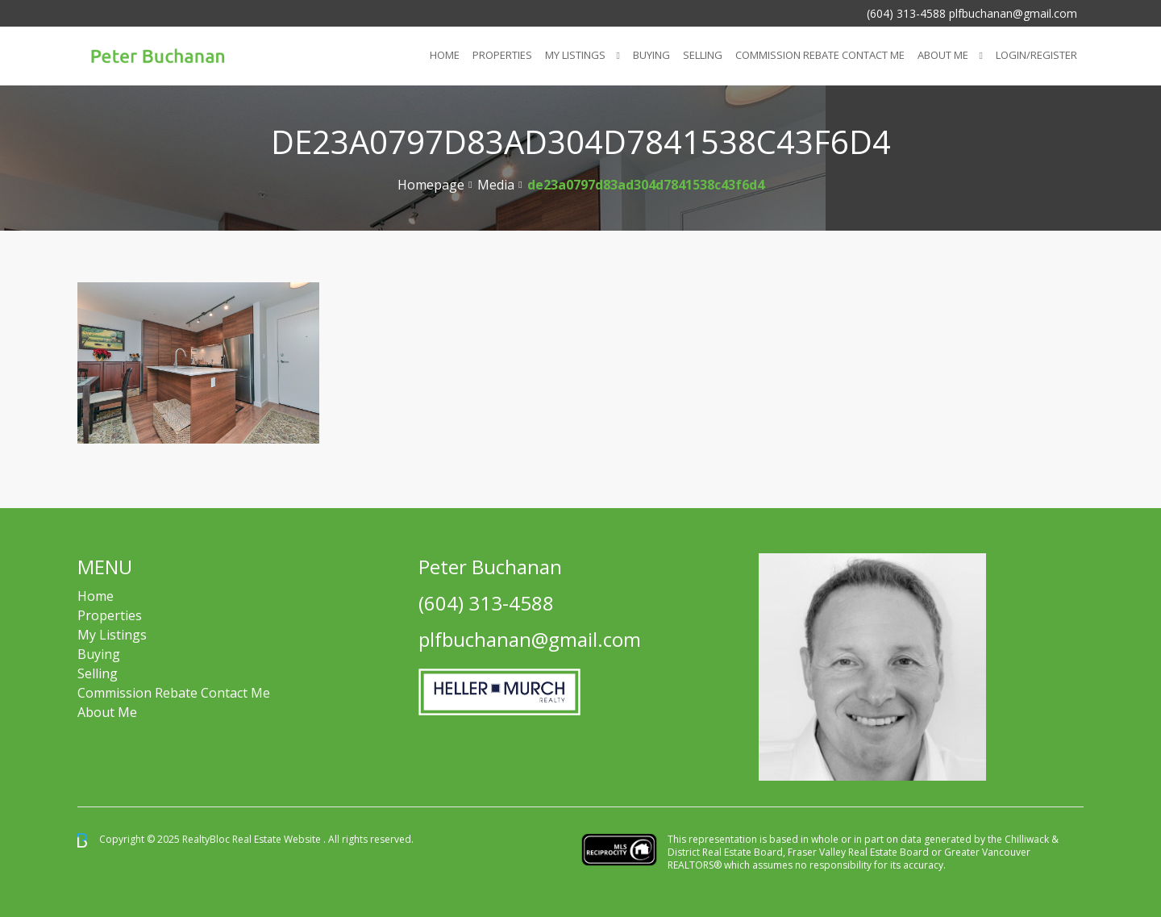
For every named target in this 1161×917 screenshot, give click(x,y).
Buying (651, 55)
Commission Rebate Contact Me (173, 693)
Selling (702, 55)
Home (445, 55)
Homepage (430, 184)
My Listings (575, 55)
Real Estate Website (277, 839)
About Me (943, 55)
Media (495, 184)
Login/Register (1036, 55)
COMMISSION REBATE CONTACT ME (820, 55)
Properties (502, 55)
